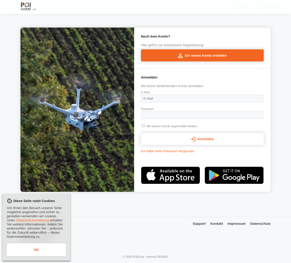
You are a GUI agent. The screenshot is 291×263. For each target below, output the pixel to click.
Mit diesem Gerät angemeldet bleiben (171, 126)
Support (199, 223)
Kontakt (216, 223)
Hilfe (229, 7)
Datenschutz (260, 223)
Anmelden (256, 7)
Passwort (147, 109)
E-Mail (145, 92)
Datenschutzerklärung (32, 220)
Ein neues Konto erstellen (202, 55)
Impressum (237, 223)
